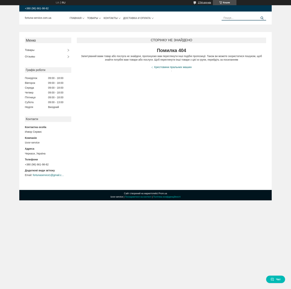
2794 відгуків (204, 2)
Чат (276, 279)
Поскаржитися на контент (138, 197)
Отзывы (30, 56)
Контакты (111, 18)
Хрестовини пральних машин (173, 67)
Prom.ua (163, 193)
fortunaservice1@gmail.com (48, 175)
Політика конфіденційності (167, 197)
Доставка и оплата (137, 18)
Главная (75, 18)
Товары (92, 18)
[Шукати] (262, 18)
